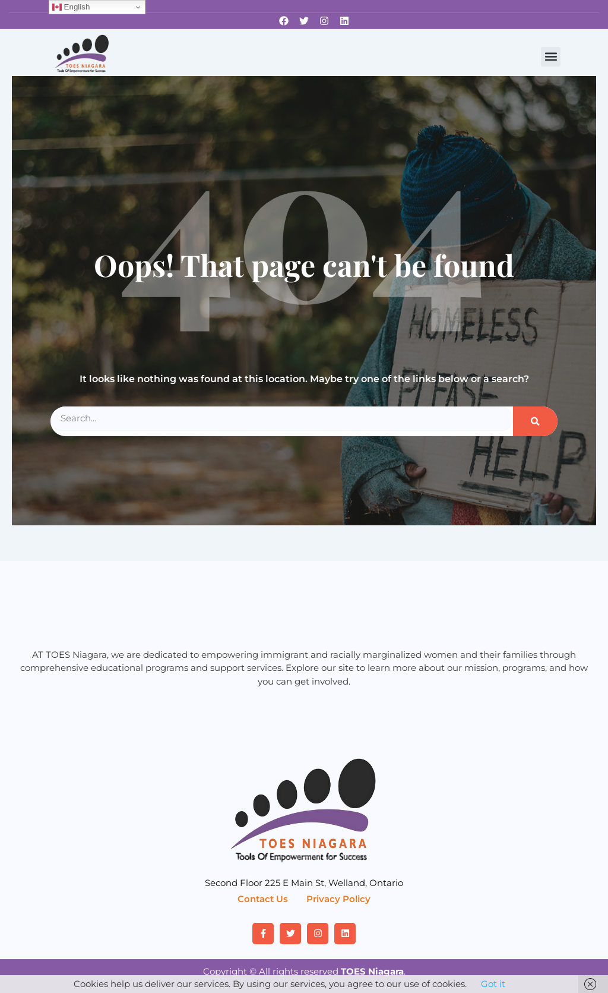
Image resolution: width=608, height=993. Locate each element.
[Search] (535, 421)
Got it (493, 983)
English (71, 7)
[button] (550, 57)
